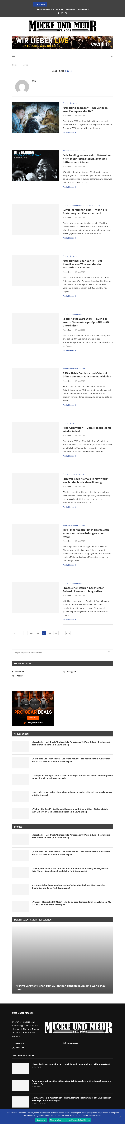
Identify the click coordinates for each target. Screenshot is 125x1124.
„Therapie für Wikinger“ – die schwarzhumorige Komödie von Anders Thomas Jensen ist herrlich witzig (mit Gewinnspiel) (72, 777)
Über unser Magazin (45, 9)
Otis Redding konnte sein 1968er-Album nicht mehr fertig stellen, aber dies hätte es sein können (87, 159)
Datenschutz (83, 9)
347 (56, 633)
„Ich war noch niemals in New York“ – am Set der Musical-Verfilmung (86, 480)
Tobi (34, 81)
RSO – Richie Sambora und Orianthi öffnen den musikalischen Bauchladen (87, 374)
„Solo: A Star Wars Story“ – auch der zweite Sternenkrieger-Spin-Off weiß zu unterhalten (87, 322)
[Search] (111, 56)
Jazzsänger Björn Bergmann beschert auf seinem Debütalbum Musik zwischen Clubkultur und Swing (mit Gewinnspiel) (69, 886)
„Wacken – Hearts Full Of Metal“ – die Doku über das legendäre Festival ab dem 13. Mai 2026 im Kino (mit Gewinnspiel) (71, 903)
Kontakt (60, 9)
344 (37, 633)
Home (14, 65)
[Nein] (120, 1117)
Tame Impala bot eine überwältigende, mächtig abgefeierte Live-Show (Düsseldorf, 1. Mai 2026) (71, 1082)
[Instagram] (62, 13)
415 (68, 633)
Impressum (70, 9)
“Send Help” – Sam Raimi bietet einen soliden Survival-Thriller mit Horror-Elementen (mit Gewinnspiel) (72, 793)
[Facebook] (58, 13)
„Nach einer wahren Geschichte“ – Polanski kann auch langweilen (84, 589)
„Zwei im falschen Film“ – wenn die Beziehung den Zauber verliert (85, 211)
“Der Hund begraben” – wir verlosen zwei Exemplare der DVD (85, 109)
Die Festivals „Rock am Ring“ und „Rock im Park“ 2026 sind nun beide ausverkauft (71, 1064)
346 (49, 633)
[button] (49, 4)
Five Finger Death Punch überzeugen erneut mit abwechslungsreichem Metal (86, 533)
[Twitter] (66, 13)
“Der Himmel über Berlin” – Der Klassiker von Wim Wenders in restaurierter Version (82, 264)
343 (31, 633)
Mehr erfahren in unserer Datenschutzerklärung (70, 1120)
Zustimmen (41, 1120)
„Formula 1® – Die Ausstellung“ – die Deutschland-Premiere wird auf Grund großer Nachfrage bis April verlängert (71, 1099)
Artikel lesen (69, 132)
